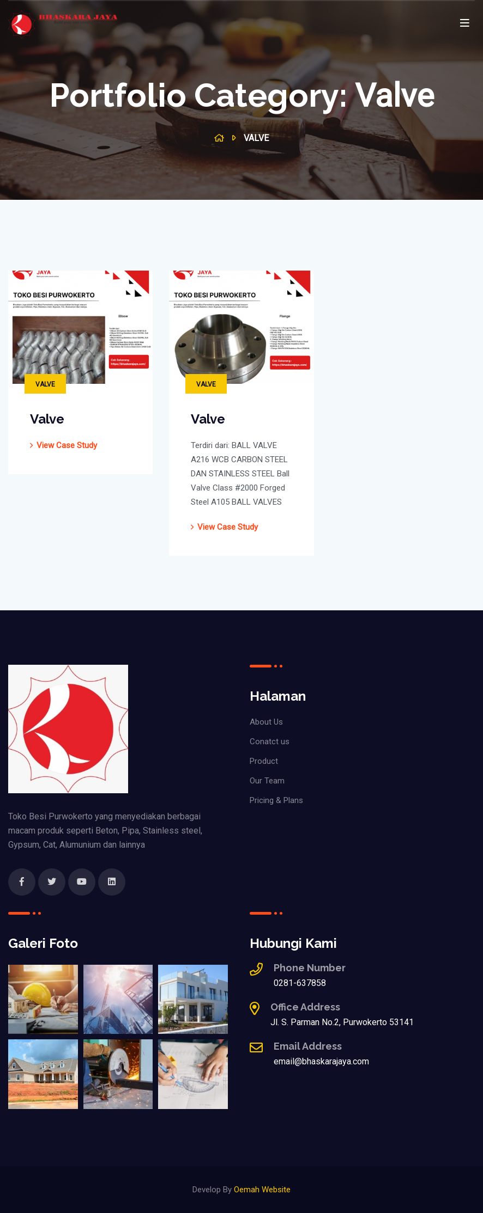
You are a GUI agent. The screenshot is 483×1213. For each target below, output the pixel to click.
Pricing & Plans (276, 800)
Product (264, 761)
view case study (67, 445)
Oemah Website (262, 1189)
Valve (45, 384)
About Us (266, 722)
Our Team (267, 781)
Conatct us (269, 741)
